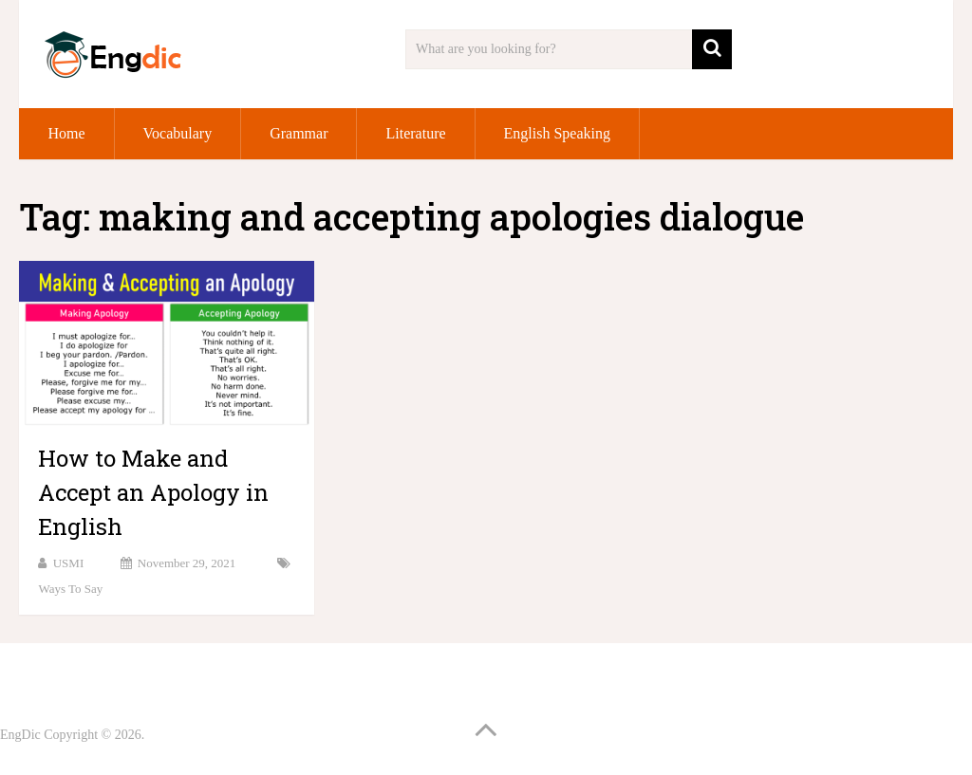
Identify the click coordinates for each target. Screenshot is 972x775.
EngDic (20, 735)
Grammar (298, 133)
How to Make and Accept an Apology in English (153, 492)
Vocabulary (178, 133)
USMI (68, 563)
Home (65, 133)
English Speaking (557, 133)
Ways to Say (70, 588)
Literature (415, 133)
